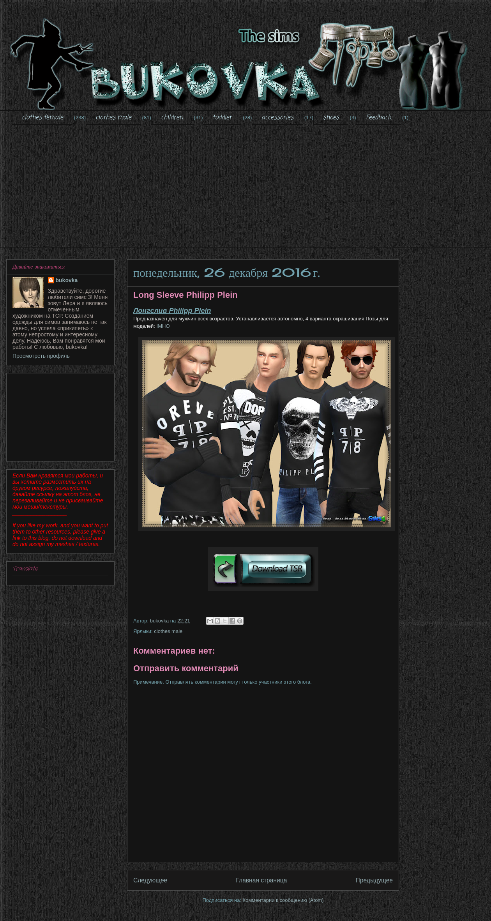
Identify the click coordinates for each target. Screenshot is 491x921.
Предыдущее (374, 880)
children (172, 117)
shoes (331, 117)
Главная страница (261, 880)
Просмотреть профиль (41, 356)
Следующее (150, 880)
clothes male (113, 117)
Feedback (378, 117)
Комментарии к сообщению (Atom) (283, 900)
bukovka (67, 280)
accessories (277, 117)
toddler (222, 117)
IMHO (162, 326)
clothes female (42, 117)
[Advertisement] (251, 191)
